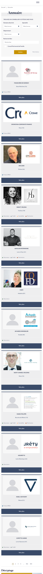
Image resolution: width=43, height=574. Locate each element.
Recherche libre (7, 38)
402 (27, 564)
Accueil (3, 7)
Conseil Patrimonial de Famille (16, 46)
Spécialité (25, 23)
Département (7, 30)
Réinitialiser (36, 52)
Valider (20, 52)
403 (31, 564)
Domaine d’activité (8, 23)
